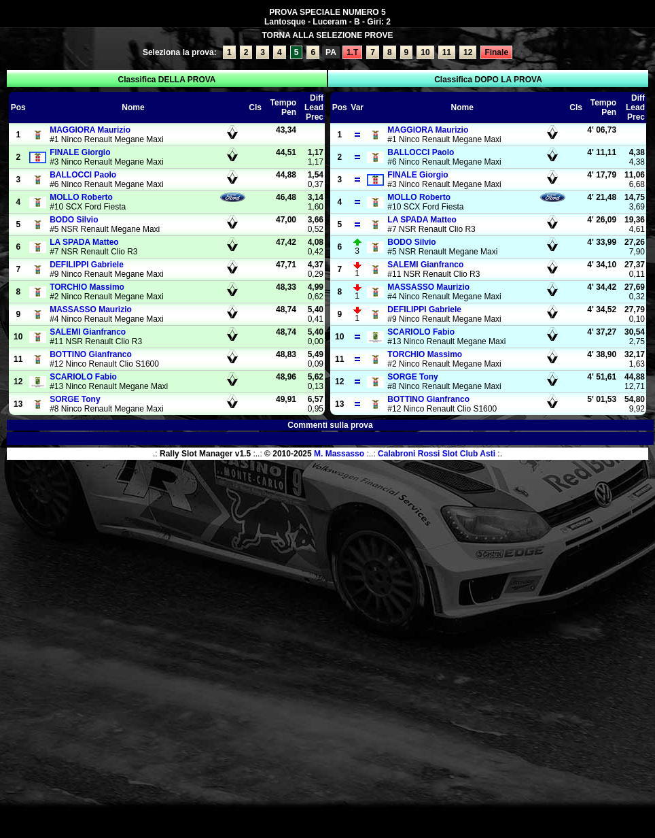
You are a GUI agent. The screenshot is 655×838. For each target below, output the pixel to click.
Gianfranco (88, 332)
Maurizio (90, 130)
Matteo (84, 242)
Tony (75, 399)
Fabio (83, 377)
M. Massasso (339, 453)
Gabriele (87, 264)
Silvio (74, 219)
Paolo (83, 175)
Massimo (87, 287)
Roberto (81, 197)
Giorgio (80, 152)
